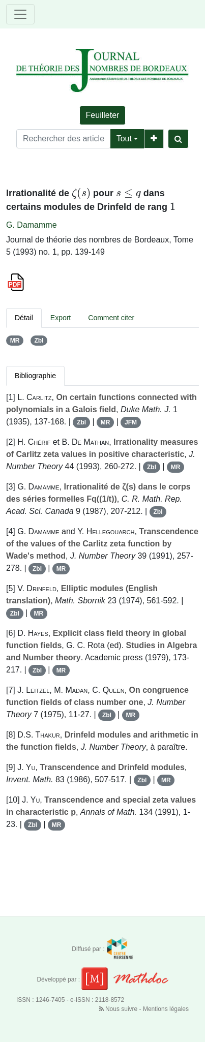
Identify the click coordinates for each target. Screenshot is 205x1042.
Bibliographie (35, 376)
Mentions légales (166, 1009)
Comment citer (111, 318)
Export (60, 318)
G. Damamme (31, 225)
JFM (131, 422)
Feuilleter (103, 115)
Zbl (38, 340)
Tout (124, 138)
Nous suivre (119, 1009)
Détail (24, 318)
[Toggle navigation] (20, 14)
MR (15, 340)
